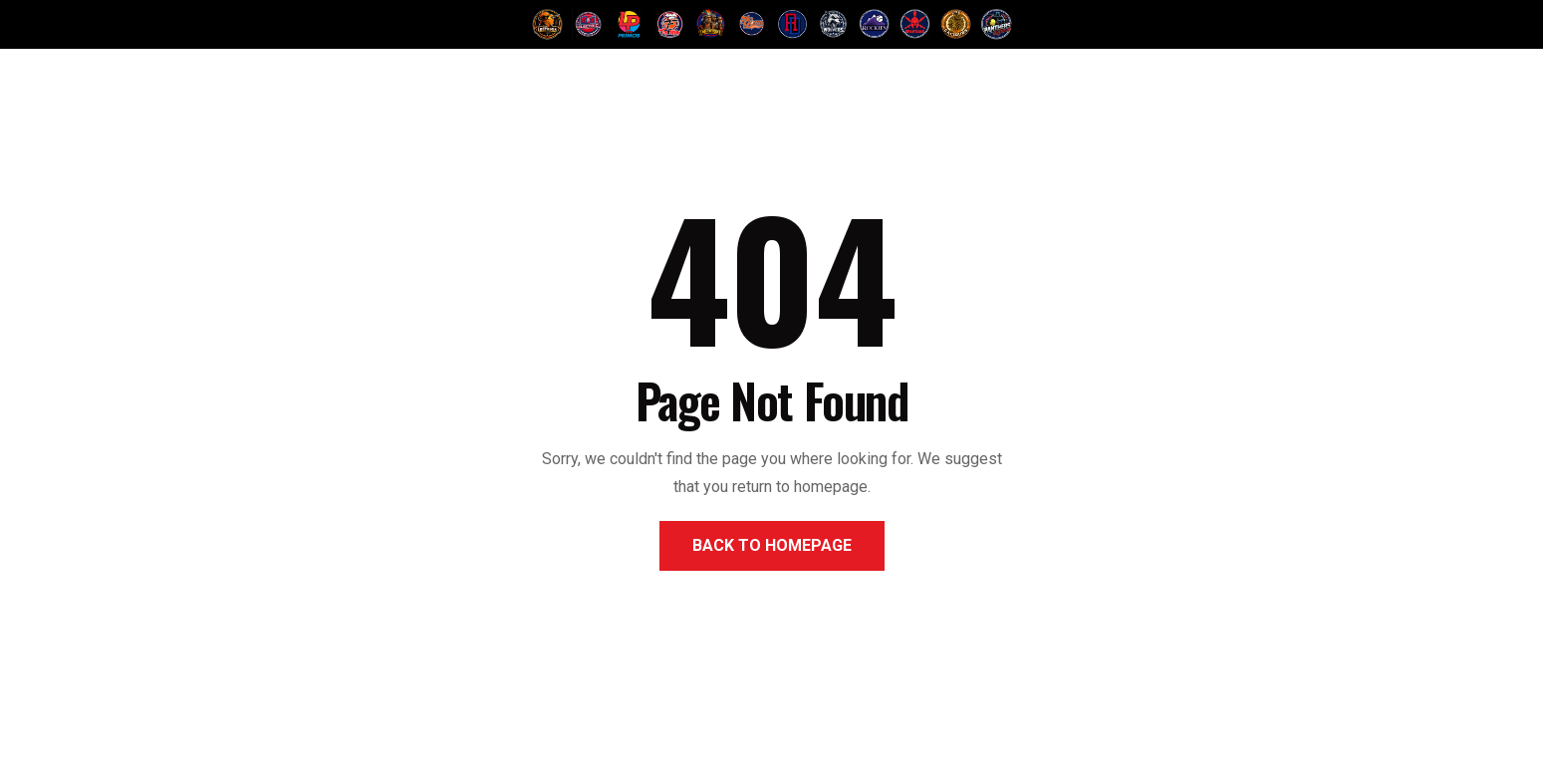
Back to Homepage (772, 545)
